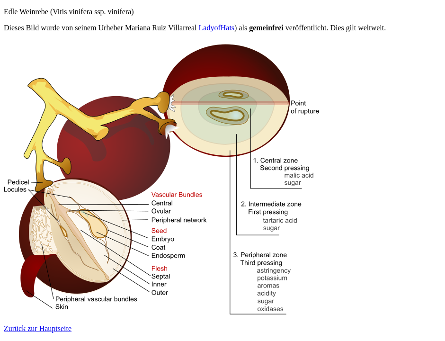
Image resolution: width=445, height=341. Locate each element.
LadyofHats (217, 28)
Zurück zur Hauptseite (37, 328)
